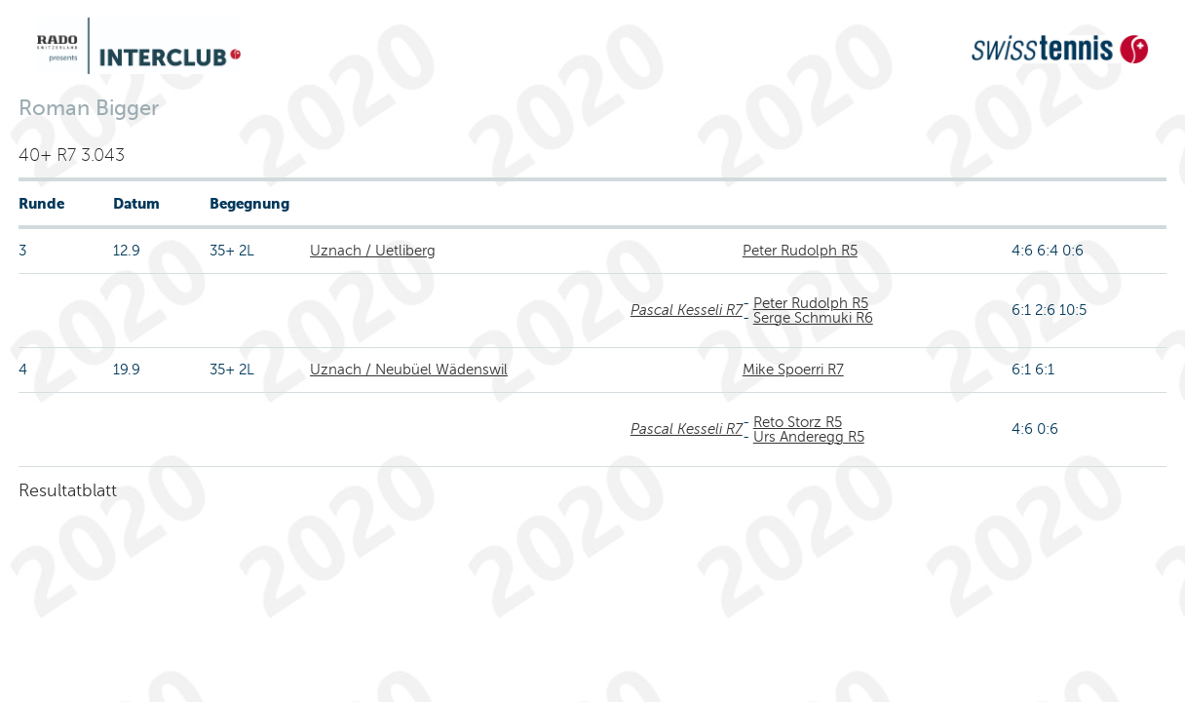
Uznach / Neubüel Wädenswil (409, 369)
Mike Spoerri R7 (793, 369)
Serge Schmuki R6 (813, 318)
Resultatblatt (68, 490)
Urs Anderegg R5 (808, 437)
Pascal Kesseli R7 (687, 310)
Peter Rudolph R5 (800, 250)
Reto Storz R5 (797, 422)
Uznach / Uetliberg (373, 250)
